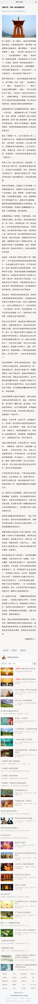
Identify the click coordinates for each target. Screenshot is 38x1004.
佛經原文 (21, 995)
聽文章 (23, 11)
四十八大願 (33, 984)
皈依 (33, 977)
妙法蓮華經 (24, 977)
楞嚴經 (14, 984)
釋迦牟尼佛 (5, 981)
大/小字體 (14, 11)
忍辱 (14, 973)
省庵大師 (23, 981)
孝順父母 (4, 973)
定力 (24, 984)
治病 (14, 988)
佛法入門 (33, 973)
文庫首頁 (5, 650)
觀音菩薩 (4, 984)
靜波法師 (4, 988)
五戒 (33, 981)
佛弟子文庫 (19, 2)
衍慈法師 (4, 977)
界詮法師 (23, 988)
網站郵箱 (26, 995)
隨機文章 (23, 650)
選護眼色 (19, 11)
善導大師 (33, 988)
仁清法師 (14, 981)
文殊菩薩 (14, 977)
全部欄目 (14, 650)
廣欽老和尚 (24, 973)
